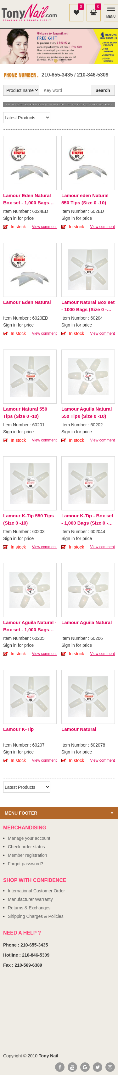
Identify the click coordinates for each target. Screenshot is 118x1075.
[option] (59, 46)
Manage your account (29, 838)
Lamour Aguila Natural (86, 622)
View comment (44, 227)
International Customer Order (36, 890)
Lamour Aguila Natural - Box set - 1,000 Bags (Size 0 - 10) (29, 626)
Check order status (26, 846)
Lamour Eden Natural (27, 302)
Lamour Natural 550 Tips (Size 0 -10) (25, 412)
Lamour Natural (78, 729)
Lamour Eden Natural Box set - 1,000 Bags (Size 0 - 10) (27, 199)
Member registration (27, 855)
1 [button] (56, 61)
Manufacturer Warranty (30, 899)
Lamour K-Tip (18, 729)
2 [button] (63, 61)
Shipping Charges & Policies (36, 916)
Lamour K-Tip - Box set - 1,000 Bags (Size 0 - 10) (87, 519)
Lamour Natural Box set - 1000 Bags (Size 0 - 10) (88, 306)
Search (102, 90)
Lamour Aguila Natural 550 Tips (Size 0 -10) (86, 412)
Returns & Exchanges (29, 907)
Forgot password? (25, 863)
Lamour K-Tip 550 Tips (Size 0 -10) (28, 519)
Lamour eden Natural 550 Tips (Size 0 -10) (85, 199)
